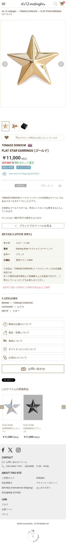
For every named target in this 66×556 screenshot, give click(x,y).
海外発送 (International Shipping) (17, 488)
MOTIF (5, 311)
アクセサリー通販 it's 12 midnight (33, 4)
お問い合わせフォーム (16, 462)
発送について (12, 341)
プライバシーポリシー (46, 483)
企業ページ (7, 509)
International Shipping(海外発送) (24, 173)
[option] (33, 70)
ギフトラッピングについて (19, 349)
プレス (5, 514)
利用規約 (40, 478)
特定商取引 (7, 483)
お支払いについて (15, 358)
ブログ (5, 504)
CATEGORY (7, 306)
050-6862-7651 (14, 466)
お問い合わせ (33, 369)
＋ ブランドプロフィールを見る (33, 225)
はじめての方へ (43, 488)
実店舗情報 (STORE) (11, 492)
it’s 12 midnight (9, 11)
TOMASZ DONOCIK (28, 11)
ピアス (20, 306)
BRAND (5, 302)
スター (16, 311)
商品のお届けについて (17, 324)
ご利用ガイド (8, 478)
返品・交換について (16, 332)
